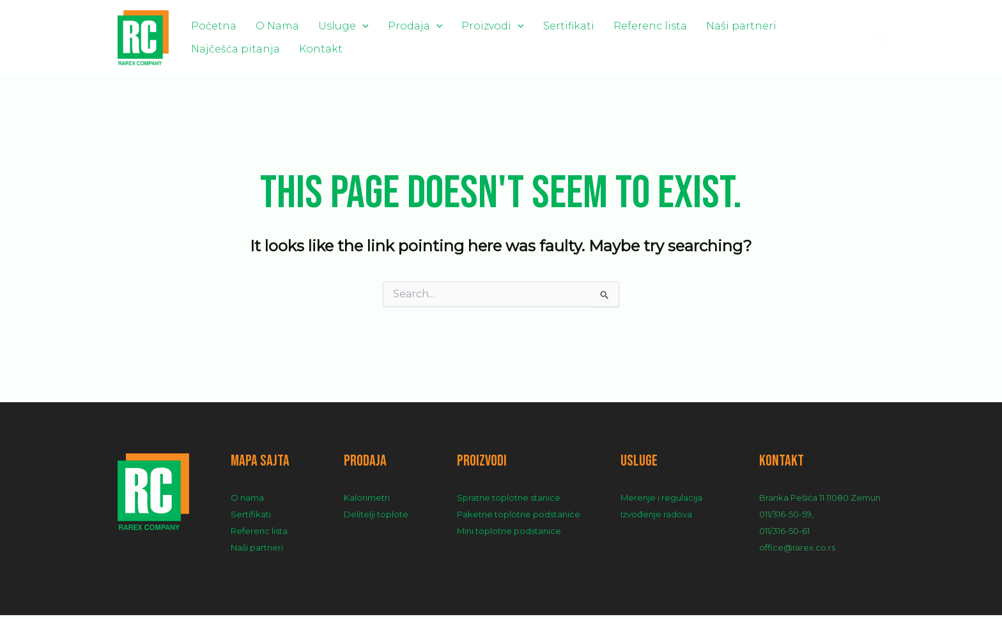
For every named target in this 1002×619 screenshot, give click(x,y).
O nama (247, 501)
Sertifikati (519, 25)
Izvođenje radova (656, 518)
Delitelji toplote (376, 518)
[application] (340, 25)
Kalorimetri (367, 501)
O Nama (264, 25)
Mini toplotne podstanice (509, 534)
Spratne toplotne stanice (508, 501)
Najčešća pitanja (764, 25)
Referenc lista (592, 25)
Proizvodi (452, 25)
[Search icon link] (878, 39)
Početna (209, 25)
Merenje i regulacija (661, 501)
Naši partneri (674, 25)
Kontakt (208, 54)
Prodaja (384, 25)
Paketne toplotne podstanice (518, 518)
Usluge (321, 25)
